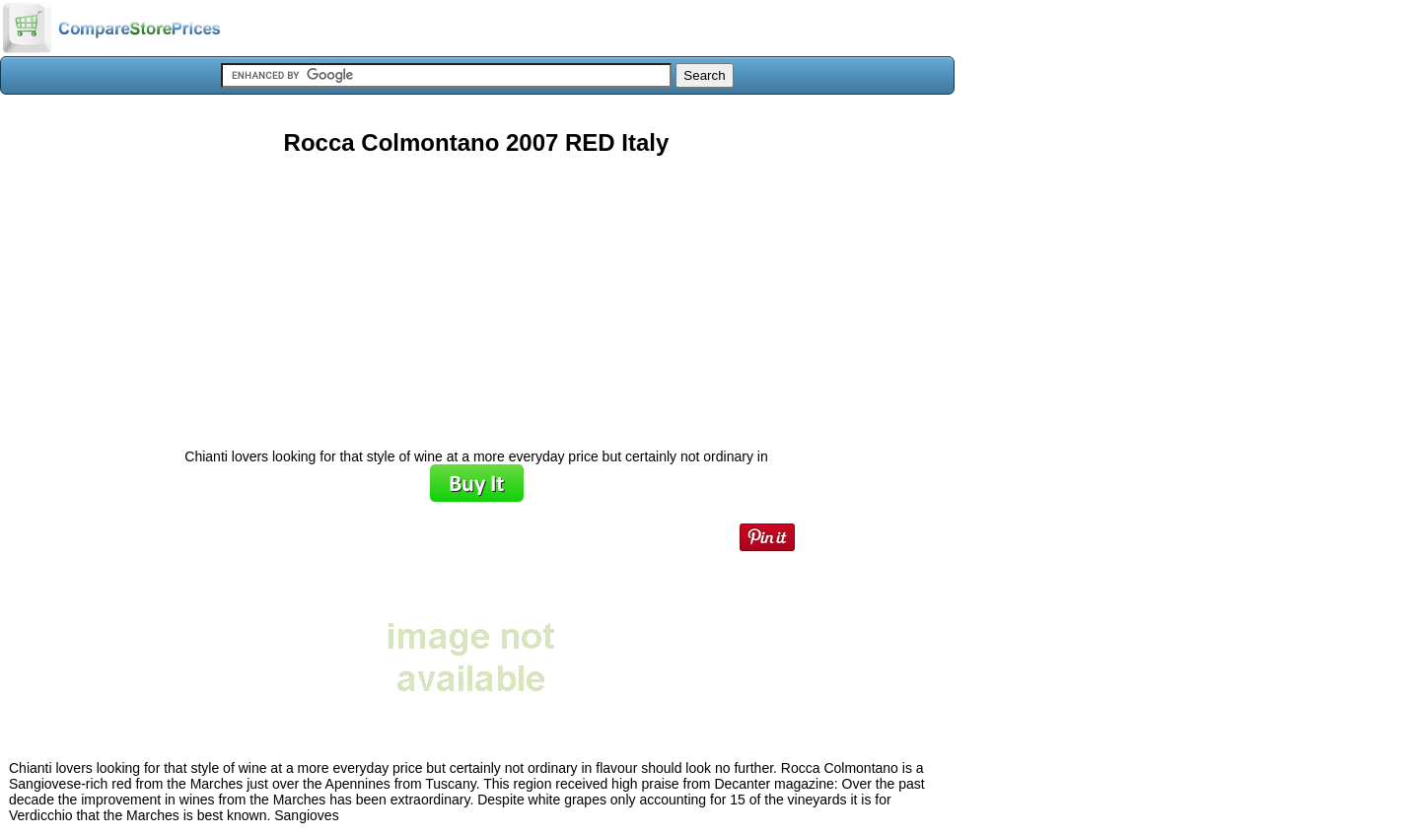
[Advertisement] (476, 295)
